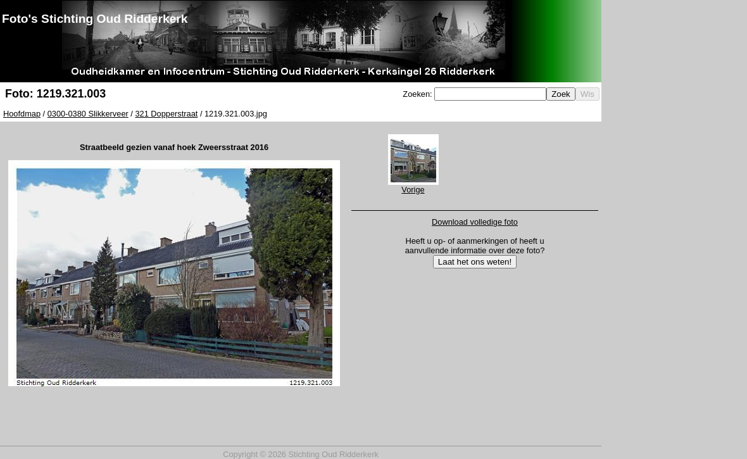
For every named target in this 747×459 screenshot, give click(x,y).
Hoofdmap (22, 113)
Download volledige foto (475, 222)
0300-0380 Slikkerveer (88, 113)
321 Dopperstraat (166, 113)
